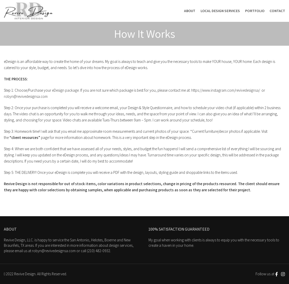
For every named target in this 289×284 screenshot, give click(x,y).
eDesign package (65, 90)
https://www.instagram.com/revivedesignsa (225, 90)
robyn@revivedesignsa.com (26, 96)
